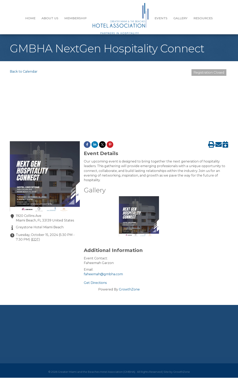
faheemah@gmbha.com (103, 277)
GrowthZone (129, 292)
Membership (75, 18)
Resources (203, 18)
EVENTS (161, 18)
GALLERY (180, 18)
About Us (50, 18)
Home (30, 18)
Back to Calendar (23, 74)
